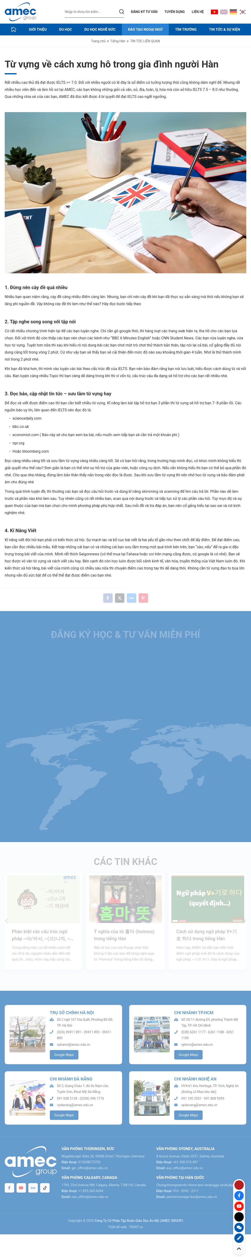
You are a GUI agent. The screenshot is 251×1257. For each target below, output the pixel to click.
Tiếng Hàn (117, 41)
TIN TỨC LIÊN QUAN (145, 41)
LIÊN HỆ (198, 12)
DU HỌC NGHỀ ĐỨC (99, 29)
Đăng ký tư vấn (144, 12)
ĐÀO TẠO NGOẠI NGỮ (145, 29)
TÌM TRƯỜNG (185, 29)
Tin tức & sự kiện (224, 29)
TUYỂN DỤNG (175, 12)
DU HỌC (65, 29)
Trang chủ (98, 41)
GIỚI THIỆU (38, 29)
